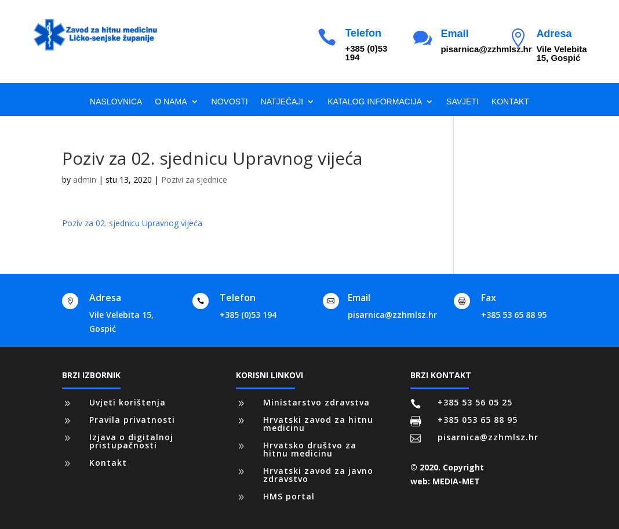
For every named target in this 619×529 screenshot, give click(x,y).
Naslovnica (116, 101)
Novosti (230, 101)
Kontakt (510, 101)
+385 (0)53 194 (248, 314)
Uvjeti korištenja (127, 402)
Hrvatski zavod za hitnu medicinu (318, 423)
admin (84, 179)
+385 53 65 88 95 (514, 314)
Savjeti (462, 101)
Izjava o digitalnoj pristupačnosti (131, 441)
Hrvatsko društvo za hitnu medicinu (309, 449)
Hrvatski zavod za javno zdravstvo (318, 474)
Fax (488, 297)
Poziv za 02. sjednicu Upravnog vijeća (132, 223)
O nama (171, 101)
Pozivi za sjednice (194, 179)
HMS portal (289, 496)
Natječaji (282, 101)
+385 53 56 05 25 (475, 402)
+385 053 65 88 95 (478, 419)
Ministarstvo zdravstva (316, 402)
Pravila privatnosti (132, 419)
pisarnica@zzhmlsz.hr (392, 314)
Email (454, 33)
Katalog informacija (374, 101)
